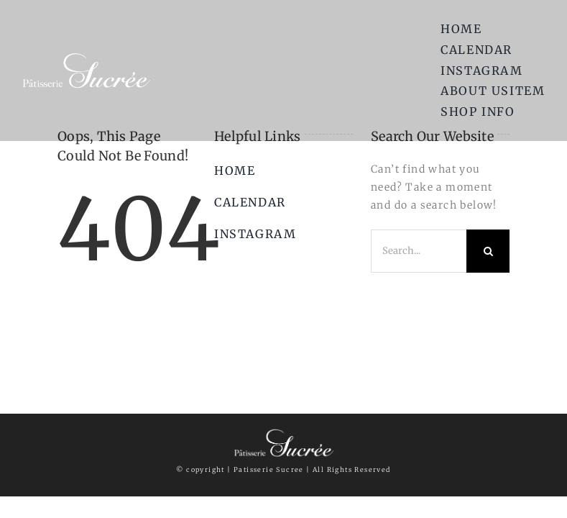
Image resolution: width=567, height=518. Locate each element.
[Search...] (418, 251)
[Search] (488, 251)
